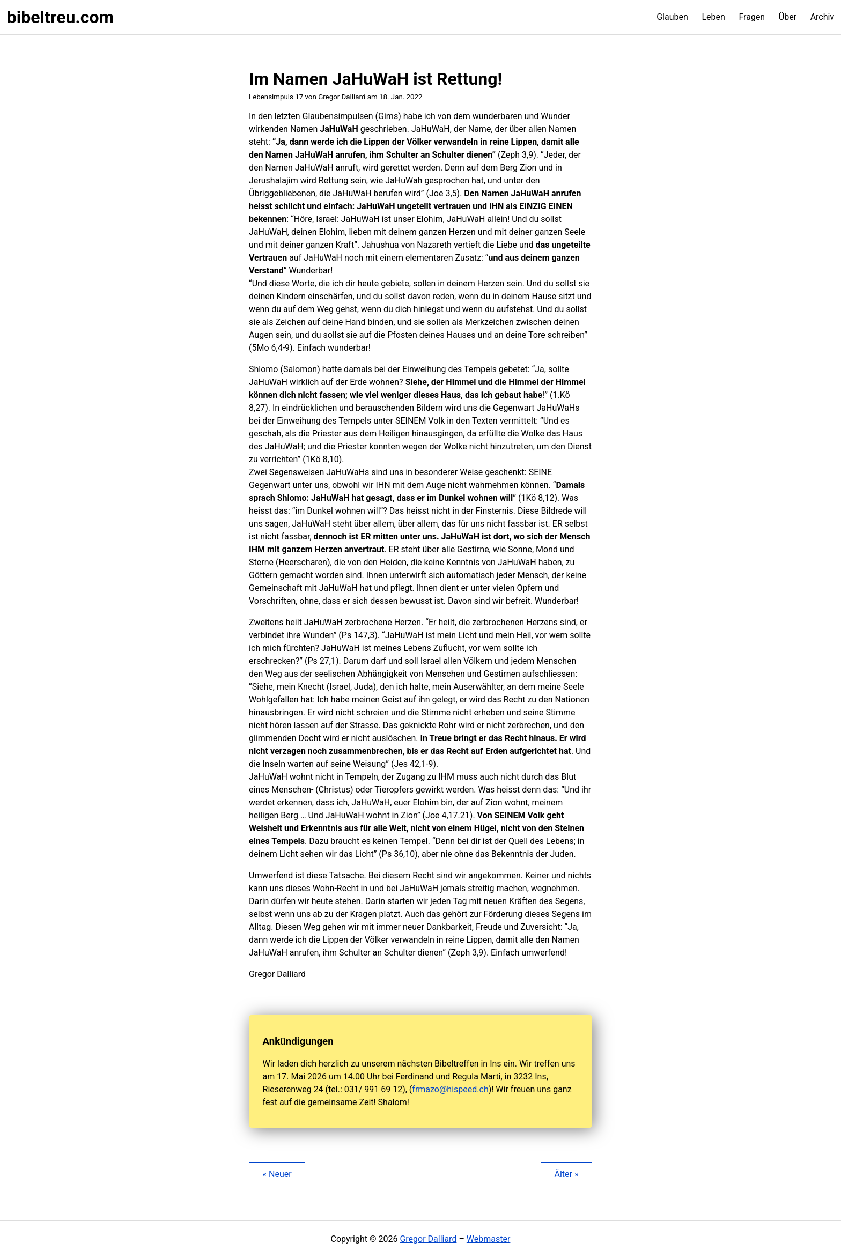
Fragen (752, 17)
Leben (713, 17)
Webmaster (489, 1239)
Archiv (822, 17)
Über (787, 17)
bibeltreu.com (60, 17)
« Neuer (277, 1174)
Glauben (672, 17)
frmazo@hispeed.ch (450, 1089)
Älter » (566, 1174)
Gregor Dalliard (428, 1239)
